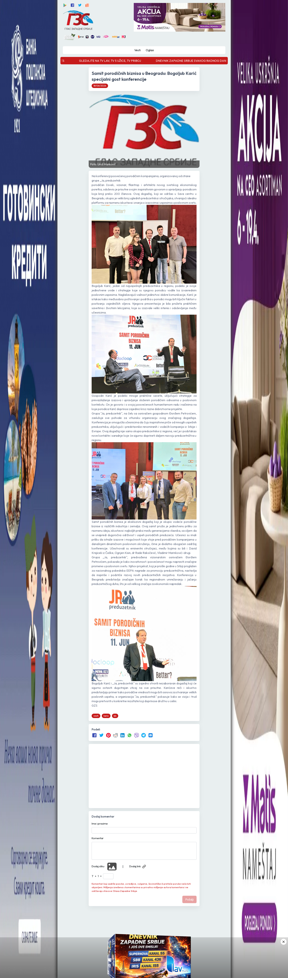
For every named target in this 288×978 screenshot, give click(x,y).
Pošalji (189, 899)
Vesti (137, 50)
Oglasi (150, 50)
